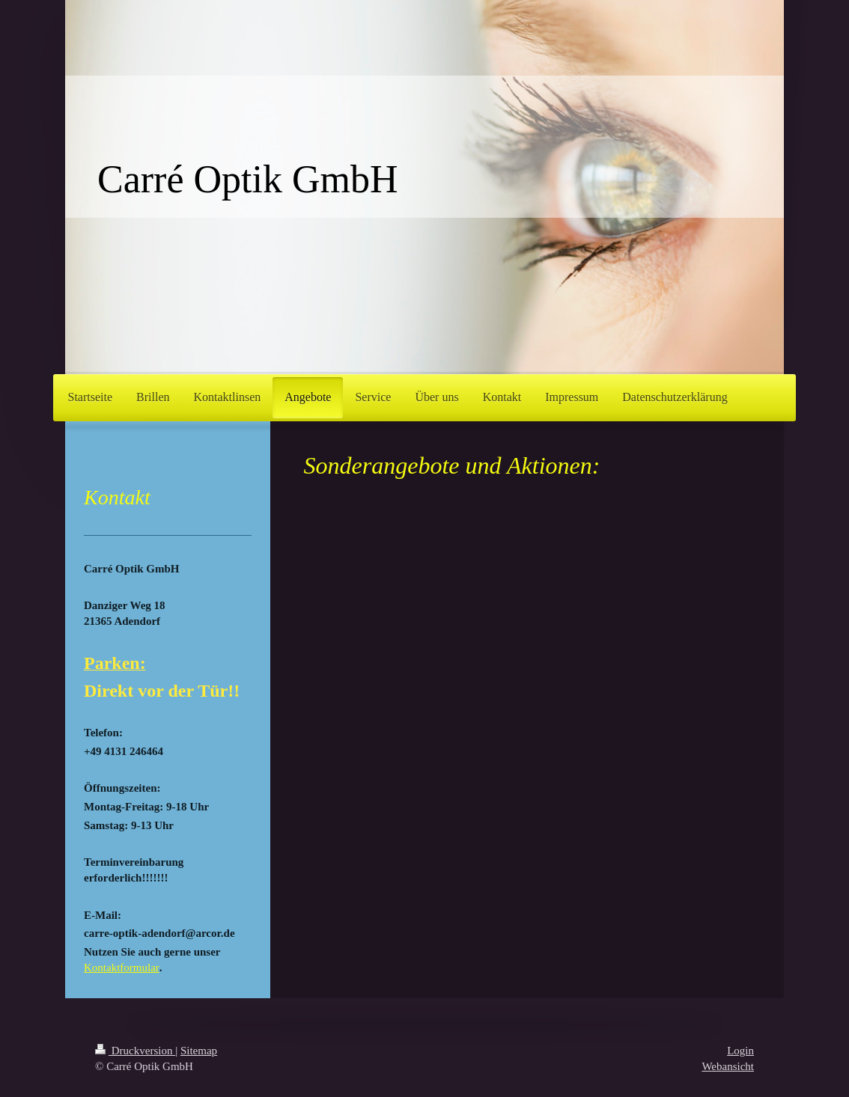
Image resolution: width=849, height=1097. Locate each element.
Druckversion (135, 1051)
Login (740, 1051)
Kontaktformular (121, 968)
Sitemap (198, 1051)
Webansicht (728, 1066)
